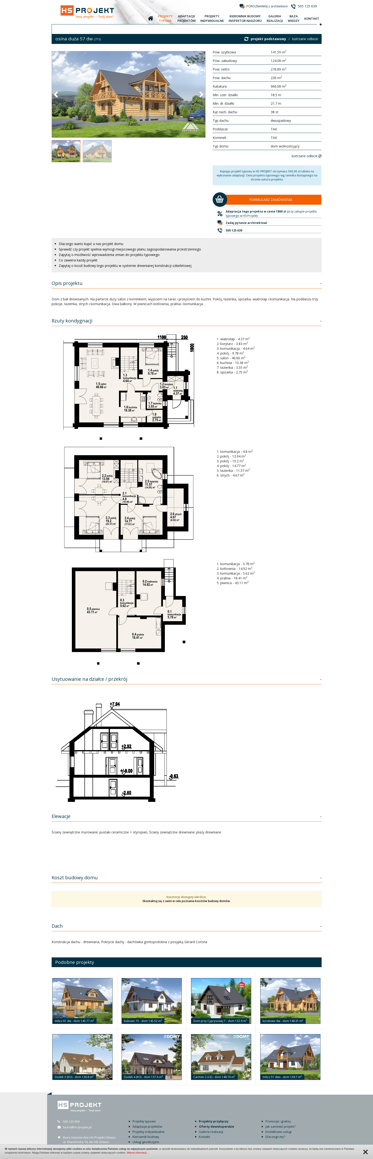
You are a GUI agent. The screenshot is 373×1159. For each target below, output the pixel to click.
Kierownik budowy (146, 1137)
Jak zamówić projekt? (280, 1126)
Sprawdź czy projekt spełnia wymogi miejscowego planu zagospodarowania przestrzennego (130, 249)
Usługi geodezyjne (146, 1142)
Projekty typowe (144, 1121)
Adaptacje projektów (147, 1126)
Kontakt (204, 1137)
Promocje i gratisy (278, 1121)
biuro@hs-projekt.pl (77, 1127)
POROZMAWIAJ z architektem (267, 6)
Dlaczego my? (275, 1137)
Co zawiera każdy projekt (78, 260)
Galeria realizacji (211, 1132)
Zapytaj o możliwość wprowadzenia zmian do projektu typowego (109, 254)
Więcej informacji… (138, 1152)
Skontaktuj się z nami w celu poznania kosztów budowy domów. (186, 901)
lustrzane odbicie (305, 39)
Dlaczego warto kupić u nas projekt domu (91, 243)
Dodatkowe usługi (278, 1132)
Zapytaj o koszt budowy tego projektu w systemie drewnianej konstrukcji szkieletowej (125, 265)
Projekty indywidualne (149, 1132)
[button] (56, 94)
